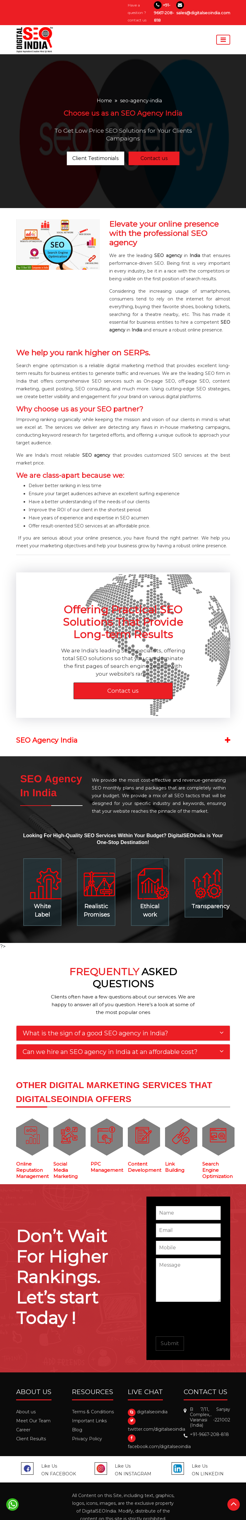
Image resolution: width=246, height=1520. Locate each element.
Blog (77, 1430)
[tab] (123, 1033)
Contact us (154, 158)
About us (26, 1412)
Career (23, 1430)
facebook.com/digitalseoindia (159, 1446)
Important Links (89, 1421)
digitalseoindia (152, 1412)
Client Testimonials (95, 158)
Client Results (31, 1439)
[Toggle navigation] (223, 40)
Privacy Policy (87, 1439)
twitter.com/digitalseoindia (156, 1429)
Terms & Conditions (93, 1412)
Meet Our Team (33, 1421)
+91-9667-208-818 (164, 12)
